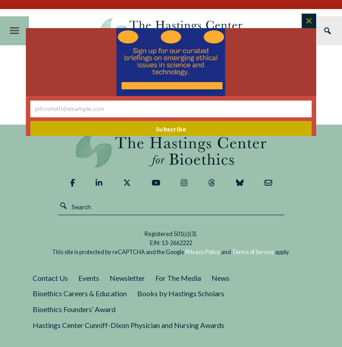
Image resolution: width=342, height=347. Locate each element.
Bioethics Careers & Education (80, 293)
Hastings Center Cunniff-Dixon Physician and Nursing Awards (128, 325)
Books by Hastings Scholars (180, 293)
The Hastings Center (171, 151)
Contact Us (50, 278)
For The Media (178, 278)
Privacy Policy (202, 251)
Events (88, 278)
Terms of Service (253, 251)
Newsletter (127, 278)
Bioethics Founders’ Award (74, 309)
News (221, 278)
